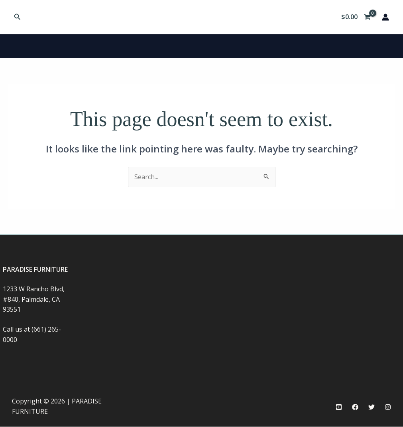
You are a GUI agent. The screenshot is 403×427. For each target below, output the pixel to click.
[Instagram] (388, 407)
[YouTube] (339, 407)
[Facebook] (355, 407)
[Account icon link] (385, 17)
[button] (17, 17)
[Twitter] (371, 407)
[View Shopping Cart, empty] (356, 17)
